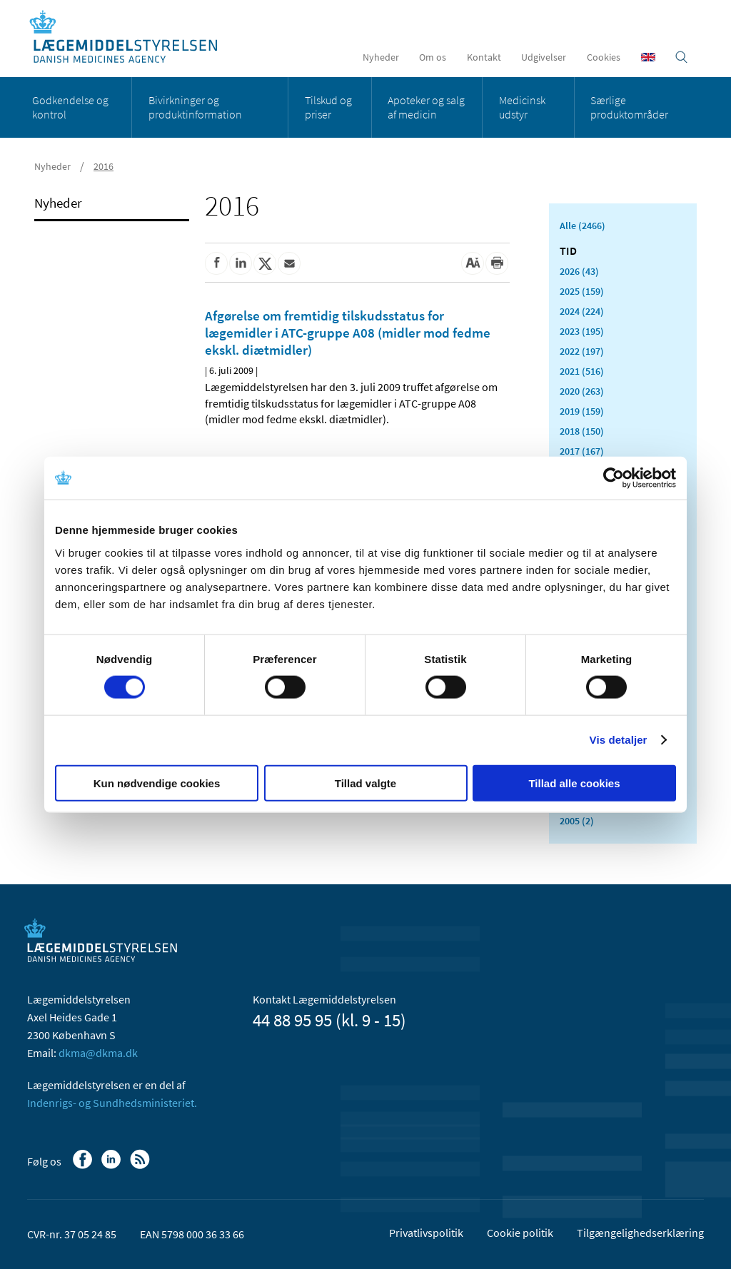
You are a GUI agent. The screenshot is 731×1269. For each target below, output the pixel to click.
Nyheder (381, 57)
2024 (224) (582, 311)
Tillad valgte (365, 783)
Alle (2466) (582, 225)
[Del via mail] (289, 263)
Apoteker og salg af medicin (426, 107)
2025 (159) (582, 291)
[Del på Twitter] (264, 263)
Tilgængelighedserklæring (640, 1232)
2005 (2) (577, 820)
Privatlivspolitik (426, 1232)
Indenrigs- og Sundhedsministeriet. (112, 1103)
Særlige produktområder (629, 107)
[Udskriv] (496, 263)
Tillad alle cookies (574, 783)
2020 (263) (582, 391)
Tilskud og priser (328, 107)
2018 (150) (582, 431)
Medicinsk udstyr (522, 107)
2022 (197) (582, 351)
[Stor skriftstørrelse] (472, 263)
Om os (432, 57)
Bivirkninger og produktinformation (195, 107)
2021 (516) (582, 371)
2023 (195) (582, 331)
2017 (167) (582, 451)
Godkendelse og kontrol (70, 107)
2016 (104, 166)
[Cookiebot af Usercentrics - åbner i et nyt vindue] (613, 478)
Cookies (603, 57)
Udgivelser (543, 57)
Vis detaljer (618, 740)
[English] (648, 57)
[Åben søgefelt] (681, 57)
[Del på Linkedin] (240, 263)
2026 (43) (579, 271)
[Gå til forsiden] (131, 37)
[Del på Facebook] (216, 263)
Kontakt (484, 57)
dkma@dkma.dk (98, 1053)
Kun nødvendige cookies (157, 783)
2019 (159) (582, 411)
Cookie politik (520, 1232)
